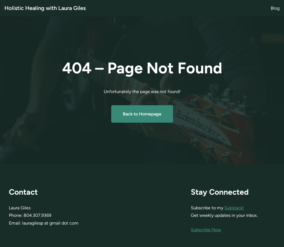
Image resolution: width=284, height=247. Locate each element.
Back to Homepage (142, 114)
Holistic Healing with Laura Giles (45, 8)
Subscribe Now (206, 229)
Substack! (234, 207)
